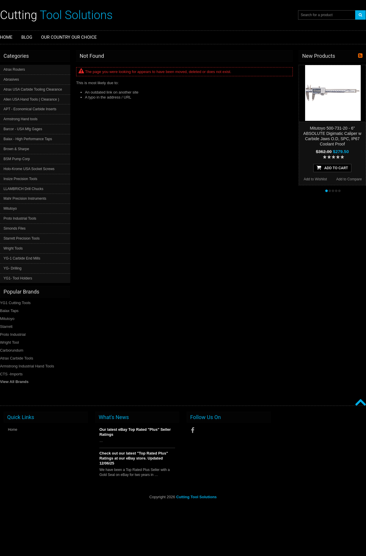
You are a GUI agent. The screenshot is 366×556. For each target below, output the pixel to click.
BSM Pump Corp (17, 159)
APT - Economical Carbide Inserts (30, 109)
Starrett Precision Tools (22, 238)
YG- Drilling (12, 268)
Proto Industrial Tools (20, 218)
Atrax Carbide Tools (16, 358)
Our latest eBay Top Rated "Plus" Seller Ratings (135, 432)
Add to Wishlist (315, 179)
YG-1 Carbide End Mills (22, 258)
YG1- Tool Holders (18, 278)
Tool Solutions (56, 15)
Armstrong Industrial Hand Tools (27, 366)
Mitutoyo (10, 208)
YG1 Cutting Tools (15, 303)
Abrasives (11, 79)
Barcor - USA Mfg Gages (23, 129)
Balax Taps (9, 310)
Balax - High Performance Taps (28, 139)
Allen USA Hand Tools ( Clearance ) (31, 99)
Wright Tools (13, 248)
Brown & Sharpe (16, 149)
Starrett (6, 326)
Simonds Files (14, 228)
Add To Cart (332, 167)
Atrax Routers (14, 69)
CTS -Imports (11, 374)
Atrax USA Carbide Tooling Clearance (33, 89)
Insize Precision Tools (20, 179)
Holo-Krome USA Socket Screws (29, 169)
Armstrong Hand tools (20, 119)
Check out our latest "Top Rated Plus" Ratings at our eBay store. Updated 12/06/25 (133, 458)
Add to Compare (349, 179)
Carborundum (11, 350)
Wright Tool (9, 342)
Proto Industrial (12, 334)
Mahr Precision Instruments (25, 198)
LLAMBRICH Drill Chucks (23, 189)
